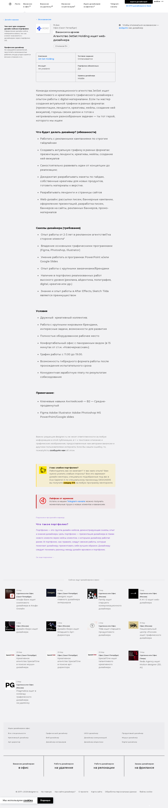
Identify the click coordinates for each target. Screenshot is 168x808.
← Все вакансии (43, 19)
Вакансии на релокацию (68, 5)
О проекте (83, 792)
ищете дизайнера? (138, 2)
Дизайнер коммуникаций (95, 738)
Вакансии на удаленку (46, 5)
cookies (28, 800)
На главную (46, 792)
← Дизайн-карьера (11, 20)
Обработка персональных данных (121, 792)
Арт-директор (14, 742)
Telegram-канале (76, 501)
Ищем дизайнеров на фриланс (92, 5)
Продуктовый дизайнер (132, 733)
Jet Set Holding (46, 59)
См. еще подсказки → (45, 557)
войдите (123, 28)
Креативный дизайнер (18, 738)
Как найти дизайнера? (65, 792)
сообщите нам (57, 450)
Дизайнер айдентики (93, 742)
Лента (17, 4)
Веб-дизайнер (52, 738)
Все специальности (17, 733)
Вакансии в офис (27, 5)
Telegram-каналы (115, 5)
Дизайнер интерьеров (56, 742)
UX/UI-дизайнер (91, 733)
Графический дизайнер (56, 733)
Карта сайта (96, 792)
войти (157, 1)
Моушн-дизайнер (130, 738)
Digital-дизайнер (129, 742)
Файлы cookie (146, 792)
